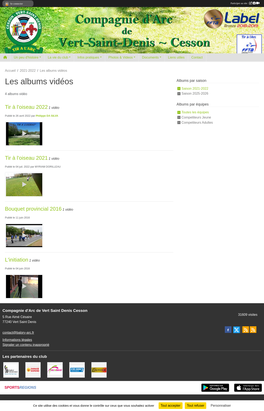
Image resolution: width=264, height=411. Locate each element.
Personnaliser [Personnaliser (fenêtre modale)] (221, 405)
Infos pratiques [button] (88, 57)
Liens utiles (176, 57)
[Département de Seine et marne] (77, 369)
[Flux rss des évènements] (253, 329)
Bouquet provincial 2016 (33, 209)
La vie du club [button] (58, 57)
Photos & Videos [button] (120, 57)
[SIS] (11, 369)
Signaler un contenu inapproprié (25, 344)
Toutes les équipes (195, 112)
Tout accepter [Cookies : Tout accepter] (170, 405)
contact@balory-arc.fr (18, 332)
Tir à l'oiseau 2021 (26, 158)
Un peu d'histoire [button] (26, 57)
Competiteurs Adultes (197, 122)
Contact (197, 57)
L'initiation (16, 260)
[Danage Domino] (33, 369)
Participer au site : (245, 3)
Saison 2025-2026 (195, 93)
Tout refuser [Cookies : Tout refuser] (195, 405)
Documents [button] (150, 57)
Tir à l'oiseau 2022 (26, 107)
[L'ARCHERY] (99, 369)
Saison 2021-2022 (195, 88)
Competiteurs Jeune (196, 117)
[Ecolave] (55, 369)
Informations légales (17, 340)
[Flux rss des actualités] (245, 329)
